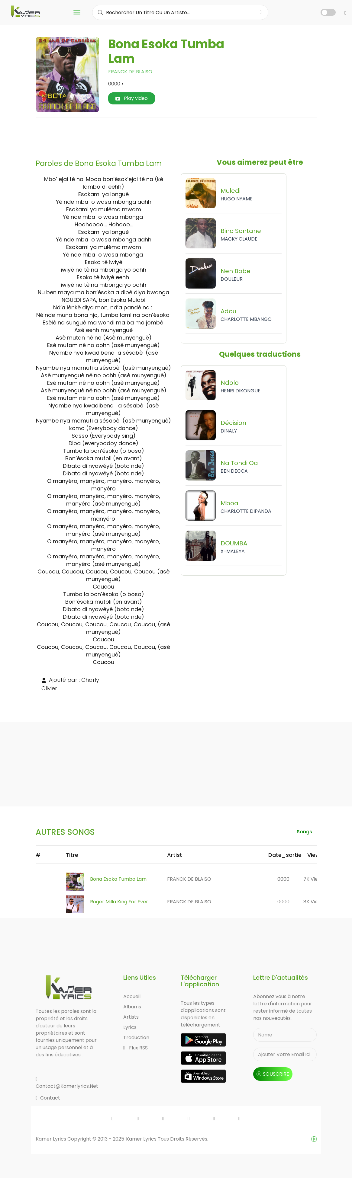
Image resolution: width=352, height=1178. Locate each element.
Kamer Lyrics (142, 1138)
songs (304, 831)
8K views (313, 901)
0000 (283, 879)
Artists (131, 1017)
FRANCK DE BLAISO (130, 71)
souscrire (273, 1074)
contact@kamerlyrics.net (67, 1083)
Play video (131, 98)
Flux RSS (135, 1047)
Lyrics (130, 1027)
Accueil (131, 996)
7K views (313, 879)
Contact (48, 1097)
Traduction (136, 1037)
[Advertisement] (176, 135)
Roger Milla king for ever (119, 901)
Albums (132, 1006)
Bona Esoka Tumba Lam (118, 879)
